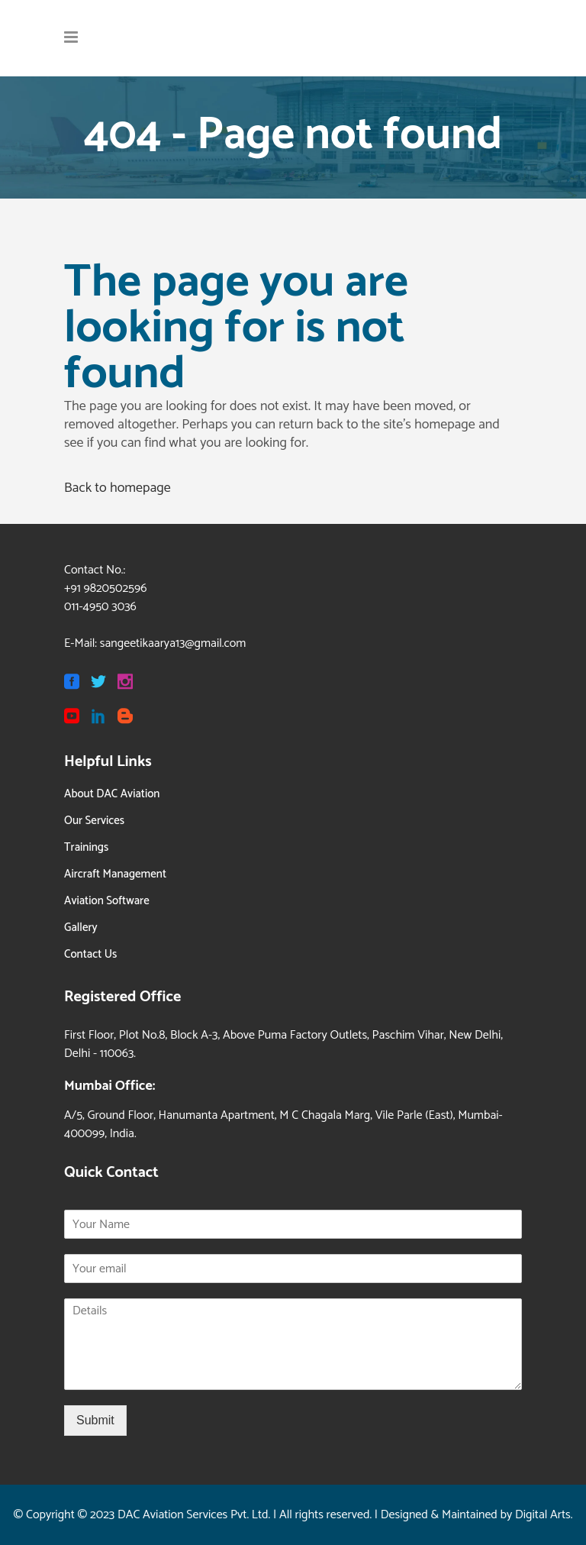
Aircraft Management (115, 874)
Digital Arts (543, 1515)
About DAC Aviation (111, 793)
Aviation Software (107, 900)
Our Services (94, 820)
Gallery (81, 927)
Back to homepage (117, 488)
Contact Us (90, 954)
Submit (95, 1420)
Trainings (86, 847)
